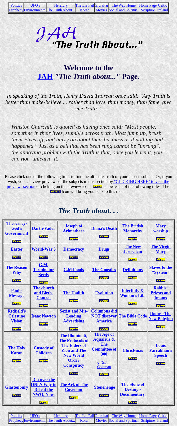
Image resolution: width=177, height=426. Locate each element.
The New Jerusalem (132, 249)
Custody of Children (43, 350)
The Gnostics (104, 269)
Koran (84, 10)
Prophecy (16, 10)
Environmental (35, 10)
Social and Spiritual (124, 10)
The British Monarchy (132, 228)
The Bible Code (133, 316)
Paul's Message (16, 293)
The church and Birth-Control (43, 293)
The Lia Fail (84, 5)
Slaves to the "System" (160, 270)
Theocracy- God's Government (16, 228)
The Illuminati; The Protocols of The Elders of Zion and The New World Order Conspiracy (74, 350)
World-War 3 (43, 249)
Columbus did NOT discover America (104, 316)
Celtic (162, 5)
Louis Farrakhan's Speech (160, 350)
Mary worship (160, 228)
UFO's (35, 5)
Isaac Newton (43, 316)
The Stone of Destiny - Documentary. (133, 389)
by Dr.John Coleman (104, 365)
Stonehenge (104, 387)
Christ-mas (133, 350)
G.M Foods (74, 269)
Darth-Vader (43, 228)
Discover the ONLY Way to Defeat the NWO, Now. (43, 387)
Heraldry (61, 5)
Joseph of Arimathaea (74, 228)
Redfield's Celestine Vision (17, 316)
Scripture (148, 10)
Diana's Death (104, 228)
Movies (101, 10)
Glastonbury (16, 387)
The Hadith (73, 293)
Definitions (133, 269)
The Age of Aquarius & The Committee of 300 (104, 344)
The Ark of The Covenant (74, 387)
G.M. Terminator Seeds (43, 269)
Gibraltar (101, 5)
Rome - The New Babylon (161, 316)
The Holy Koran (16, 350)
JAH (45, 76)
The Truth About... (61, 10)
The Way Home (124, 5)
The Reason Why (16, 270)
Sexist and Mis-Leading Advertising (74, 316)
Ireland (162, 10)
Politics (16, 5)
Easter (16, 249)
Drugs (104, 249)
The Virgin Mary (161, 249)
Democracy (73, 249)
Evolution (104, 293)
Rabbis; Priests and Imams (160, 293)
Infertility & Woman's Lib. (133, 293)
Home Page (148, 5)
